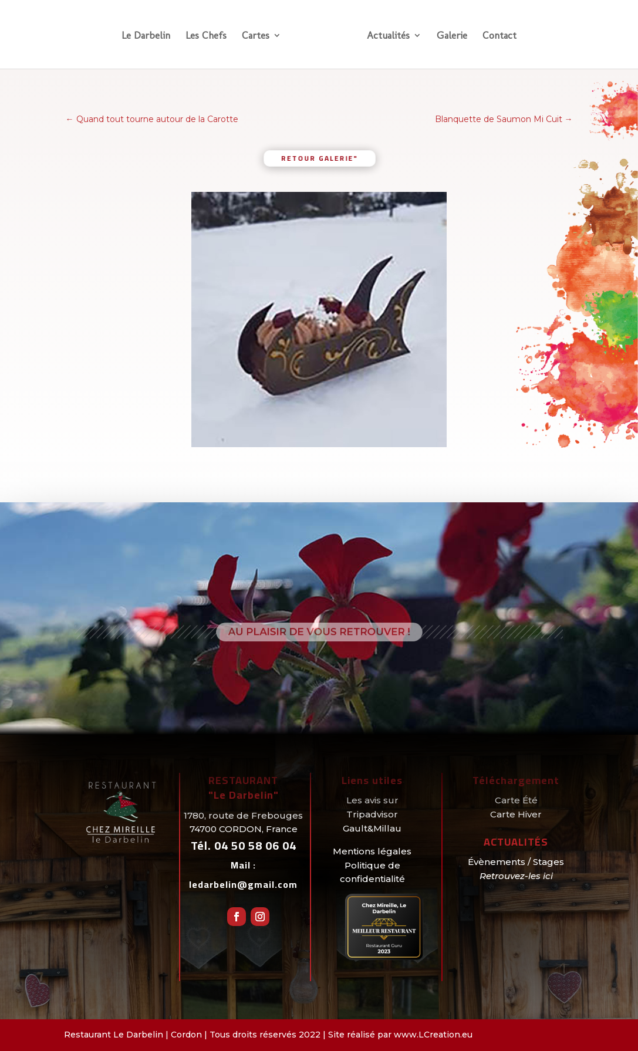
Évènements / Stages (516, 861)
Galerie (452, 36)
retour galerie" (319, 157)
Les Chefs (206, 36)
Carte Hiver (516, 814)
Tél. (243, 845)
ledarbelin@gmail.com (243, 884)
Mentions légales (372, 851)
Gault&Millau (372, 828)
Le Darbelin (145, 36)
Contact (499, 36)
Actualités (388, 36)
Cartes (255, 36)
